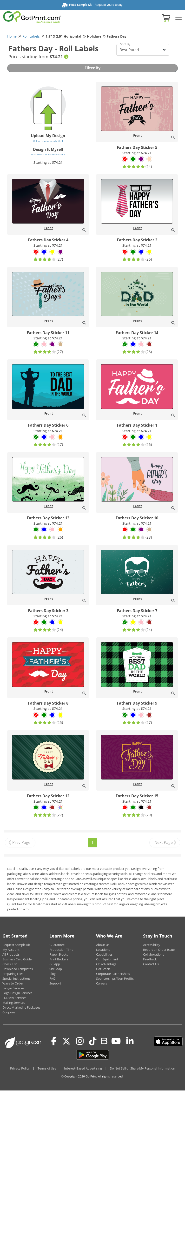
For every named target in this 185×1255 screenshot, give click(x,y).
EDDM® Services (14, 998)
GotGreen (103, 969)
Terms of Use (47, 1068)
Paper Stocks (58, 954)
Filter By (92, 68)
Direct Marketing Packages (21, 1007)
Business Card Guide (17, 959)
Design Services (13, 988)
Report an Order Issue (159, 949)
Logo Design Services (17, 993)
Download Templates (17, 969)
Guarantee (57, 945)
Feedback (150, 959)
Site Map (55, 969)
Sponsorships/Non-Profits (115, 978)
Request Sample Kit (16, 945)
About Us (102, 945)
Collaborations (153, 954)
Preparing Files (12, 973)
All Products (11, 954)
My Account (11, 949)
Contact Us (151, 964)
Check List (9, 964)
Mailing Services (13, 1002)
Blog (52, 973)
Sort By (125, 44)
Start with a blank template (48, 154)
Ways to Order (12, 983)
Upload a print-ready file (48, 141)
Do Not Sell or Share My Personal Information (142, 1068)
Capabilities (104, 954)
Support (55, 983)
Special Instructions (16, 978)
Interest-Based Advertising (83, 1068)
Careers (101, 983)
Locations (103, 949)
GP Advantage (106, 964)
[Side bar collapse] (178, 17)
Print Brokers (58, 959)
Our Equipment (107, 959)
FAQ (52, 978)
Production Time (61, 949)
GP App (54, 964)
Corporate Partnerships (113, 973)
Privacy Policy (20, 1068)
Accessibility (151, 945)
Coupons (8, 1012)
